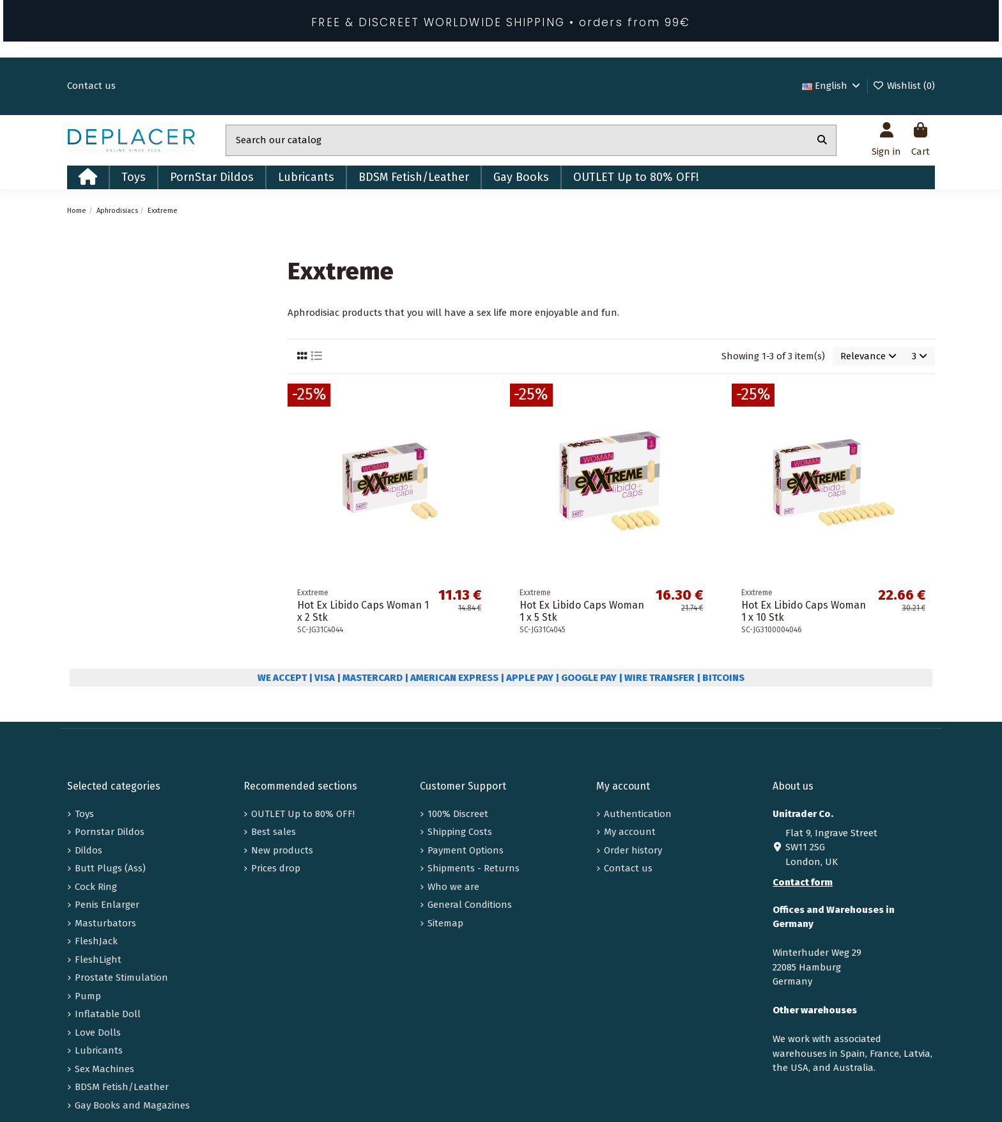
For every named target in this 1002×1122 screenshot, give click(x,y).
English (832, 85)
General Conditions (470, 904)
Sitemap (445, 923)
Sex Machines (104, 1069)
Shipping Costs (460, 832)
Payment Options (466, 850)
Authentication (638, 814)
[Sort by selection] (868, 356)
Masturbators (105, 923)
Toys (84, 814)
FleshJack (96, 941)
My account (630, 832)
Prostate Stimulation (121, 977)
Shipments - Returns (474, 868)
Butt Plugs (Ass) (110, 868)
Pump (88, 996)
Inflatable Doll (108, 1014)
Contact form (803, 882)
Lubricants (99, 1050)
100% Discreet (458, 814)
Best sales (273, 832)
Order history (633, 850)
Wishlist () (903, 85)
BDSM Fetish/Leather (122, 1087)
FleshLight (98, 959)
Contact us (91, 85)
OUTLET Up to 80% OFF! (303, 814)
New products (282, 850)
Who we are (453, 886)
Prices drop (275, 868)
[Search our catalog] (822, 140)
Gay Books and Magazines (132, 1105)
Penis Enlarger (107, 904)
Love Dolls (98, 1032)
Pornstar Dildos (109, 832)
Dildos (88, 850)
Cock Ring (96, 886)
